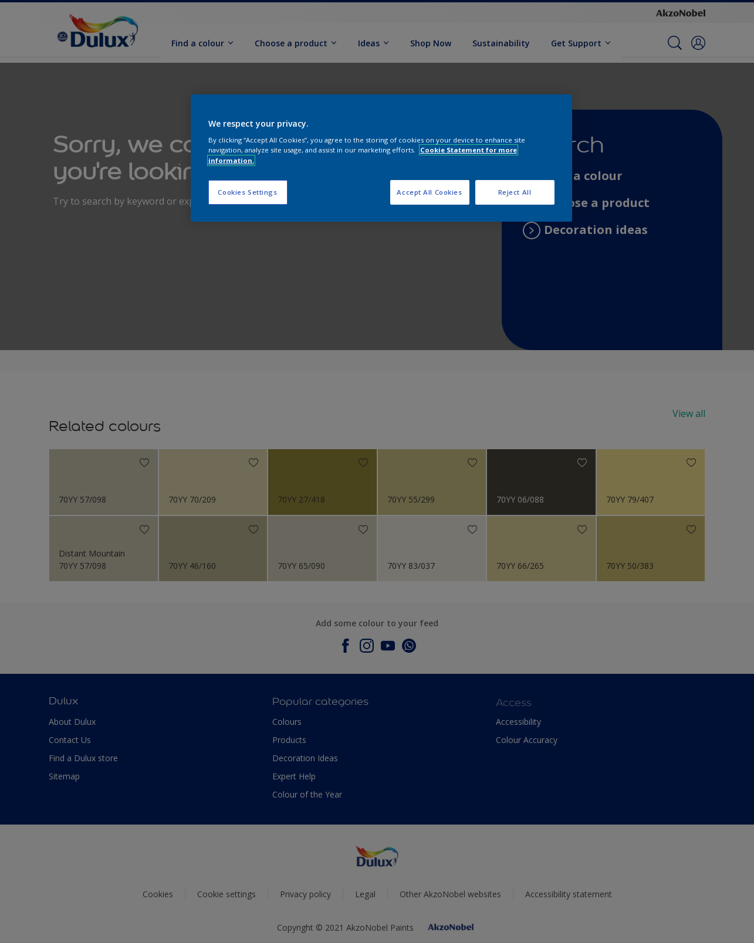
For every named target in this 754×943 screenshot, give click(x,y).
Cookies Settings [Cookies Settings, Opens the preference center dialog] (247, 192)
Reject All (515, 192)
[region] (381, 158)
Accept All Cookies (429, 192)
